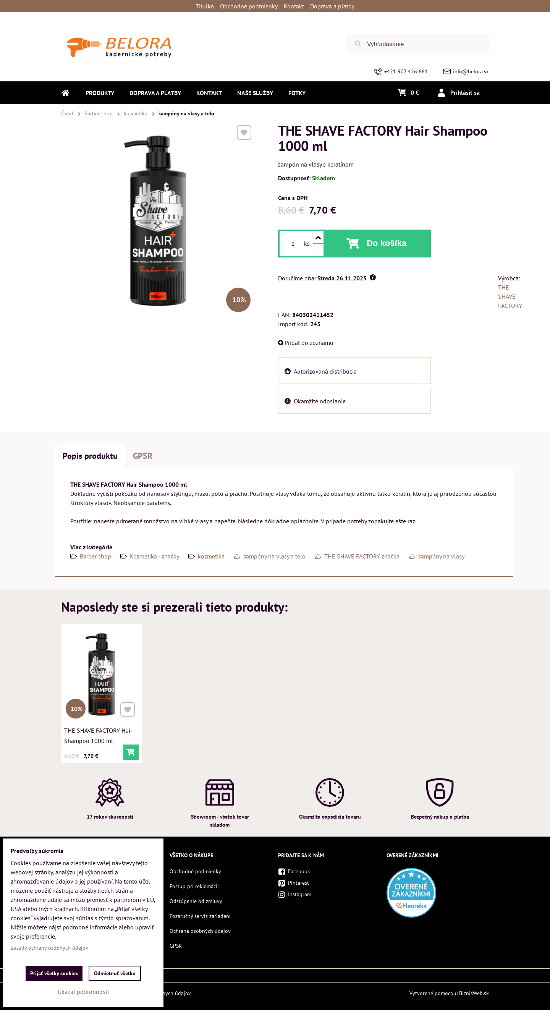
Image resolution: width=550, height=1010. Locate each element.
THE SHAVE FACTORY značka (362, 556)
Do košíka (386, 243)
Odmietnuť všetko (115, 973)
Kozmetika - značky (154, 556)
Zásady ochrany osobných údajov (49, 947)
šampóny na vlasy (441, 556)
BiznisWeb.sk (474, 993)
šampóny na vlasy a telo (274, 556)
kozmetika (211, 556)
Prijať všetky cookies (54, 973)
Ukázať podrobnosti (83, 991)
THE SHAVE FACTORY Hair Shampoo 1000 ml (98, 734)
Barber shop (95, 556)
